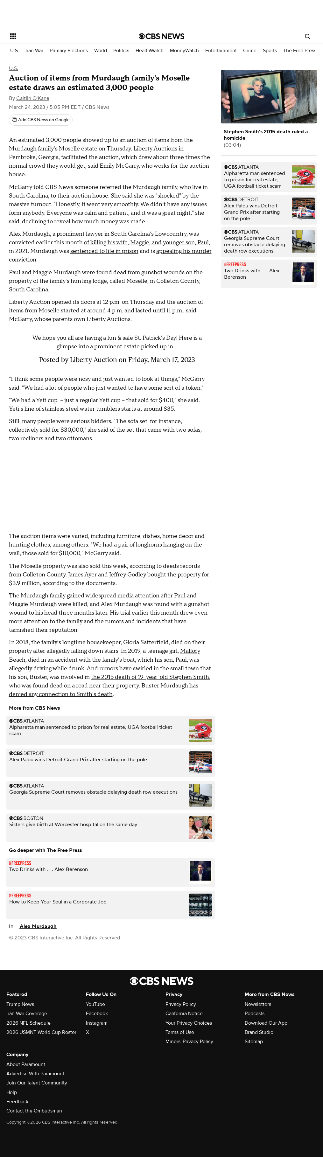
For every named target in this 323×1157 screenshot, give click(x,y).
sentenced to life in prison (104, 251)
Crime (249, 51)
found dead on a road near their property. (86, 685)
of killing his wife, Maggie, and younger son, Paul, (147, 242)
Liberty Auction (93, 360)
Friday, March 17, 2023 (161, 360)
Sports (270, 51)
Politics (121, 51)
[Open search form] (307, 36)
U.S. (14, 51)
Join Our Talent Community (36, 1082)
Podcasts (254, 1013)
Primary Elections (69, 51)
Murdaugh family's (33, 148)
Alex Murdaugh (38, 926)
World (100, 51)
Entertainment (221, 51)
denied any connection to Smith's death (61, 694)
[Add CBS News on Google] (41, 120)
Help (11, 1092)
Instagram (97, 1023)
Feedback (17, 1101)
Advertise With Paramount (35, 1073)
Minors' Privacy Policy (189, 1041)
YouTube (95, 1004)
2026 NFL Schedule (28, 1023)
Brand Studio (259, 1032)
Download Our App (266, 1023)
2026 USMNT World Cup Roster (41, 1032)
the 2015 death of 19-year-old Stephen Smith (150, 677)
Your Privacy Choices (188, 1023)
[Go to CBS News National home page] (162, 36)
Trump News (20, 1004)
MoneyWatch (184, 51)
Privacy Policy (180, 1004)
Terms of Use (179, 1032)
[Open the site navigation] (60, 36)
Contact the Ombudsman (34, 1110)
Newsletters (258, 1004)
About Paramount (25, 1064)
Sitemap (254, 1041)
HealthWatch (150, 51)
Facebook (97, 1013)
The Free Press (299, 51)
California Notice (184, 1013)
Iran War (34, 51)
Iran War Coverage (26, 1013)
